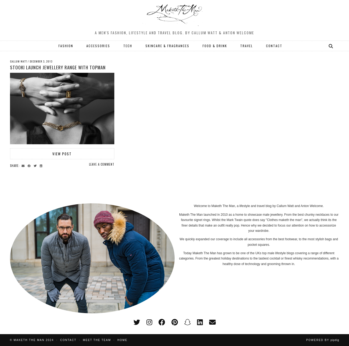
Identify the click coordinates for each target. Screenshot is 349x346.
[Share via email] (24, 165)
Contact (68, 340)
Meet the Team (97, 340)
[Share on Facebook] (30, 165)
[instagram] (149, 322)
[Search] (331, 46)
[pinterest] (174, 322)
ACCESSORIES (98, 46)
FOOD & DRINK (215, 46)
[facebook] (162, 322)
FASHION (65, 46)
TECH (127, 46)
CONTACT (274, 46)
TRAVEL (246, 46)
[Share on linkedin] (42, 165)
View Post (62, 153)
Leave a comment (101, 164)
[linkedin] (200, 322)
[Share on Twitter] (36, 165)
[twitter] (137, 322)
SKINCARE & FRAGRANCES (167, 46)
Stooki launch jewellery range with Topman (58, 67)
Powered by (322, 340)
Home (122, 340)
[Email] (212, 322)
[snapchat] (187, 322)
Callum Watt (18, 61)
